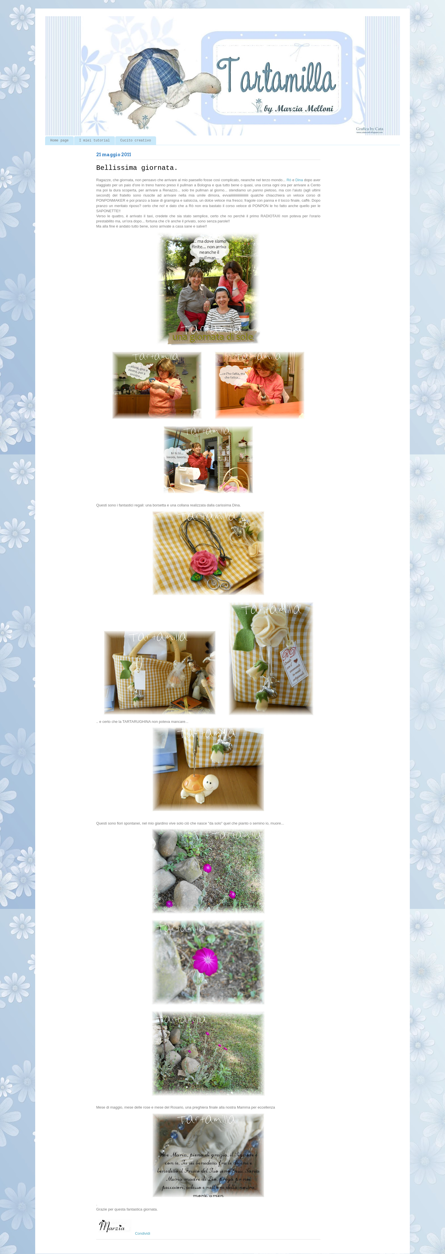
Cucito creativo (135, 141)
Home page (59, 141)
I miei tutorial (94, 141)
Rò (289, 180)
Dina (299, 180)
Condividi (142, 1233)
